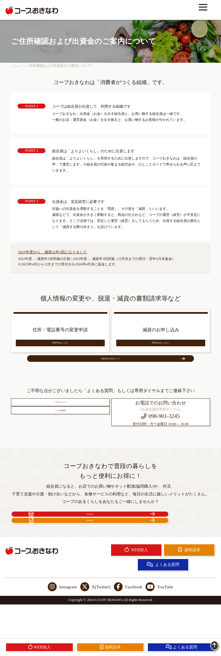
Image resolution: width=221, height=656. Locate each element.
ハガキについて (60, 427)
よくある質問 (60, 446)
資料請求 (161, 547)
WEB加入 (59, 547)
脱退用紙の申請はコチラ (125, 374)
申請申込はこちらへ (161, 350)
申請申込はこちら (60, 350)
